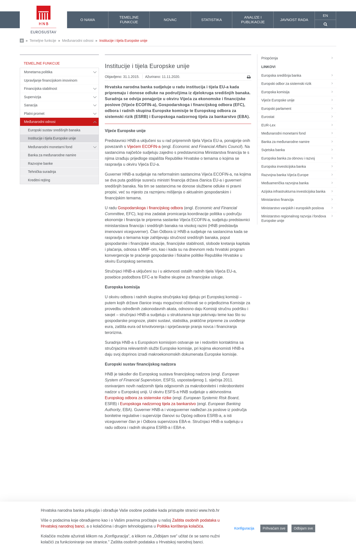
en (325, 15)
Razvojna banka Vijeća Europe (298, 175)
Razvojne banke (40, 163)
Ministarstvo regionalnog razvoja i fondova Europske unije (298, 218)
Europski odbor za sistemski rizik (298, 84)
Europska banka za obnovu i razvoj (298, 158)
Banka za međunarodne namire (52, 155)
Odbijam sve (303, 528)
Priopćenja (298, 58)
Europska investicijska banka (298, 166)
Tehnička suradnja (42, 172)
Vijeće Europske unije (298, 100)
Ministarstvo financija (298, 200)
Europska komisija (298, 92)
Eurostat (298, 117)
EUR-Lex (298, 125)
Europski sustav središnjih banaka (54, 130)
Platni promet (34, 114)
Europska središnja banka (298, 75)
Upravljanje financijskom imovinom (50, 80)
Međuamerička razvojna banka (298, 183)
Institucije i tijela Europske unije (123, 41)
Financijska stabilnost (40, 89)
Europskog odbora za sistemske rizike (138, 398)
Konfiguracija (244, 528)
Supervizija (32, 97)
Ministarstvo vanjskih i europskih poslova (298, 208)
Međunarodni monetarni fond (50, 147)
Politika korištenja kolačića (180, 526)
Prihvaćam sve (274, 528)
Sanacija (30, 105)
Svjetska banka (298, 150)
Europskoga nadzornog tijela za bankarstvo (158, 404)
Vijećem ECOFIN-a (144, 146)
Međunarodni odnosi (77, 41)
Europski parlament (298, 109)
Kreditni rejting (39, 180)
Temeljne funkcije (43, 41)
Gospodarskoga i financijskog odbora (150, 208)
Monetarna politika (38, 72)
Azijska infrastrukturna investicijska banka (298, 191)
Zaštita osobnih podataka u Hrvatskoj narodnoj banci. (157, 542)
